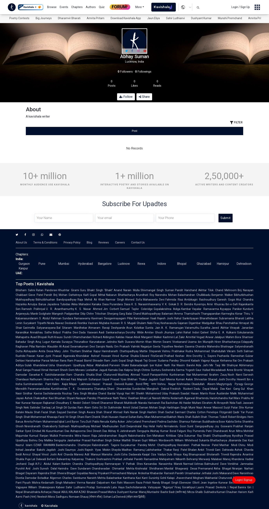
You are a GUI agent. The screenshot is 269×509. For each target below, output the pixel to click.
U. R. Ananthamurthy (60, 309)
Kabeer (60, 487)
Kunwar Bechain (228, 482)
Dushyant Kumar (201, 18)
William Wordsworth (161, 440)
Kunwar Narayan (32, 402)
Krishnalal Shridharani (149, 468)
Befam (51, 459)
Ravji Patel (180, 449)
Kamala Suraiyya (61, 341)
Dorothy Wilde (135, 332)
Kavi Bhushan (57, 398)
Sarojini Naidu (104, 346)
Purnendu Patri (202, 431)
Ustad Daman (139, 407)
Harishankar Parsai (37, 360)
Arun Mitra (236, 431)
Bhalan (192, 449)
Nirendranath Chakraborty (41, 426)
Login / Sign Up (240, 7)
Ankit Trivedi (206, 449)
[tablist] (134, 131)
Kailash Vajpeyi (200, 360)
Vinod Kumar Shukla (125, 355)
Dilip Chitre (87, 313)
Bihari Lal (145, 398)
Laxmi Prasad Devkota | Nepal (217, 487)
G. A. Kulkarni (227, 332)
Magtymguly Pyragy (230, 384)
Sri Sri (103, 407)
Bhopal (181, 264)
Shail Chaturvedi (106, 374)
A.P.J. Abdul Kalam (47, 463)
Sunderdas (139, 388)
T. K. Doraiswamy (81, 388)
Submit (225, 218)
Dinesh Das (100, 431)
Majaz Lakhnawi (80, 384)
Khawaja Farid (55, 416)
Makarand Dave (229, 473)
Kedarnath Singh (51, 482)
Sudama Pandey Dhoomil (174, 360)
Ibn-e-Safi (232, 304)
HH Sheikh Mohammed (146, 393)
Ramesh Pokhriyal (33, 309)
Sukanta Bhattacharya (213, 440)
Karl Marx (234, 398)
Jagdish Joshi (55, 449)
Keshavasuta (169, 323)
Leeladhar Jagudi (96, 370)
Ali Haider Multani (190, 402)
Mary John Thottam (67, 351)
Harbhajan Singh (177, 407)
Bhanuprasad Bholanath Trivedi (209, 454)
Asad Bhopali (38, 337)
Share (144, 97)
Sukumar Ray (193, 435)
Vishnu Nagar (166, 384)
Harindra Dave (67, 468)
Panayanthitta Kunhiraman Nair (170, 374)
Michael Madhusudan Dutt (108, 426)
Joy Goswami (223, 426)
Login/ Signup (243, 479)
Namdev (41, 346)
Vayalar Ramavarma (205, 309)
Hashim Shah (155, 412)
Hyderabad (85, 264)
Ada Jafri (202, 365)
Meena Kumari (175, 379)
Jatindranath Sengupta (134, 431)
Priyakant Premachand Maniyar (117, 473)
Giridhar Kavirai (32, 393)
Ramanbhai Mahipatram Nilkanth (165, 459)
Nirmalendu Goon (175, 426)
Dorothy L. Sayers (204, 355)
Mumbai (63, 264)
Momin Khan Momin (149, 341)
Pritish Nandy (151, 482)
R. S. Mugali (128, 323)
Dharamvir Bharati (69, 18)
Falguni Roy (184, 431)
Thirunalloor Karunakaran (89, 341)
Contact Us (138, 242)
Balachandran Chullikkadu (194, 294)
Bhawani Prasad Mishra (101, 492)
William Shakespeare (41, 487)
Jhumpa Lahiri (173, 332)
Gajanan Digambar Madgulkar (196, 323)
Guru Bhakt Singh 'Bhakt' (96, 290)
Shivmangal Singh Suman (157, 290)
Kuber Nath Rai (165, 365)
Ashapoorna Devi (81, 431)
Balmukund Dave (215, 463)
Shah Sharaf (104, 412)
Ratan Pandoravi (46, 290)
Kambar (186, 309)
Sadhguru (62, 496)
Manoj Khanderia (233, 459)
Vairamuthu (192, 327)
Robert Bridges (237, 416)
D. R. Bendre (185, 304)
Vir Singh (70, 416)
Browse (52, 7)
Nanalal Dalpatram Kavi (101, 482)
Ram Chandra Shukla (80, 374)
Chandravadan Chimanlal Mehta (113, 468)
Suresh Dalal (48, 468)
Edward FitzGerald (151, 355)
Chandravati (220, 431)
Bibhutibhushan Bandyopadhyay (56, 299)
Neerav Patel (210, 445)
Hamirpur (223, 264)
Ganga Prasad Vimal (35, 370)
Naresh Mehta (161, 398)
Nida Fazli (236, 402)
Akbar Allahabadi (97, 365)
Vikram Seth (235, 351)
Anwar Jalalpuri (215, 337)
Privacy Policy (72, 242)
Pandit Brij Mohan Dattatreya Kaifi (66, 294)
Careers (120, 242)
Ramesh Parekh (174, 473)
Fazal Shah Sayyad (53, 412)
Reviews (103, 242)
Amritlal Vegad (195, 337)
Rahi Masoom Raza (129, 482)
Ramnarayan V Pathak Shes (124, 463)
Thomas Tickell (217, 416)
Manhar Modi (228, 445)
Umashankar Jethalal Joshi (201, 473)
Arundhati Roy (145, 294)
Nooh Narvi (235, 374)
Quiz (102, 7)
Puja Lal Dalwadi (35, 459)
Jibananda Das (237, 440)
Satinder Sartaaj (40, 407)
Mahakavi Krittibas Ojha (168, 435)
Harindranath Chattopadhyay (120, 351)
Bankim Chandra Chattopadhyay (82, 463)
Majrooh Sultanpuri (89, 379)
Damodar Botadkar (37, 477)
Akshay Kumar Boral (163, 431)
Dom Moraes (77, 370)
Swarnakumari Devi (82, 346)
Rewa (141, 264)
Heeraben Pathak (188, 445)
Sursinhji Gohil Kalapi (162, 477)
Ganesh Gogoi (226, 299)
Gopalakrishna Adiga (167, 309)
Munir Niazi (196, 407)
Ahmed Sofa (133, 299)
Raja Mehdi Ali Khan (91, 299)
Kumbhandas (59, 388)
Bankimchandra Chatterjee (73, 445)
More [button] (138, 7)
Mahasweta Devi (153, 299)
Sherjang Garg (116, 313)
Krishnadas (183, 384)
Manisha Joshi (111, 454)
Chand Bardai (107, 393)
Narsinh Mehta (96, 477)
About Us (21, 242)
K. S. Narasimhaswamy (146, 304)
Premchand (149, 421)
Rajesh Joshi (165, 318)
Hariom (242, 492)
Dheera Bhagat (66, 473)
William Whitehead (186, 440)
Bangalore (105, 264)
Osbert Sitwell (90, 402)
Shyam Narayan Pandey (82, 398)
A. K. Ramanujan (172, 327)
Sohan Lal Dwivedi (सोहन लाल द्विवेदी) (124, 496)
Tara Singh (80, 393)
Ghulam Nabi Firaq (148, 323)
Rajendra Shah (47, 473)
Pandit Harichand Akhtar (191, 290)
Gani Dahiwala (224, 449)
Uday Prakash (171, 393)
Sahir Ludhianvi (175, 18)
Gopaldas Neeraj (87, 473)
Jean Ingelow (209, 482)
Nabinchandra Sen (140, 435)
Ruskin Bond (134, 384)
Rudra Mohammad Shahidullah (206, 351)
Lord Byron (72, 421)
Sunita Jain (152, 327)
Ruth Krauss (55, 337)
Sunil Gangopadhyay (200, 426)
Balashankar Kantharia (121, 477)
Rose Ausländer (219, 393)
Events (64, 7)
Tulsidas (65, 304)
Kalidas (120, 337)
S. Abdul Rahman (50, 318)
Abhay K (113, 431)
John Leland (133, 421)
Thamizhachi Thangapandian (202, 313)
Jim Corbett (111, 309)
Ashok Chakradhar (36, 398)
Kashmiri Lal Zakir (174, 337)
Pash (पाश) (29, 496)
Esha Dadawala (131, 454)
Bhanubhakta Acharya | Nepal (42, 492)
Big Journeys (44, 18)
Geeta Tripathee (163, 346)
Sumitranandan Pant (37, 384)
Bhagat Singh (169, 482)
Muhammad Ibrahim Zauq (209, 374)
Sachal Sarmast (175, 412)
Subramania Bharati (231, 318)
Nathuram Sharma (41, 379)
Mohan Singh (157, 407)
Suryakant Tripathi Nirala (38, 323)
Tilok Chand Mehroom (222, 290)
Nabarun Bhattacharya (120, 294)
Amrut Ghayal (32, 454)
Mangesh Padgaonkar (65, 313)
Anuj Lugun (42, 341)
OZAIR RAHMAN (44, 445)
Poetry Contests (19, 18)
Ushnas (198, 463)
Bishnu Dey (36, 440)
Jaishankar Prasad (79, 440)
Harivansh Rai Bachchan (163, 402)
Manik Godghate (41, 313)
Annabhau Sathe (41, 332)
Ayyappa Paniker (231, 309)
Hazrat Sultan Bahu (131, 416)
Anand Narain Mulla (126, 290)
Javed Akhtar (220, 327)
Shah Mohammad (35, 416)
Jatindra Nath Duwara (120, 341)
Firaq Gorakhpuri (185, 487)
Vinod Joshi (49, 454)
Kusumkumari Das (57, 431)
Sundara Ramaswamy (76, 318)
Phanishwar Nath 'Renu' (112, 398)
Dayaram (31, 473)
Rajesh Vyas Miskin (97, 449)
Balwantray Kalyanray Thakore (76, 459)
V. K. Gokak (169, 304)
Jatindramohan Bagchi (112, 435)
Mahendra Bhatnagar (220, 346)
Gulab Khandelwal (36, 365)
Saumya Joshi (74, 449)
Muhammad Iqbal (53, 421)
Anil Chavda (65, 454)
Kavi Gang (233, 388)
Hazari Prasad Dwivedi (108, 384)
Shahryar (232, 365)
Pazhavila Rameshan (230, 355)
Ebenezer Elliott (189, 482)
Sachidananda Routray (57, 393)
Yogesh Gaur (193, 370)
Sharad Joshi (216, 379)
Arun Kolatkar (135, 327)
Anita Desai (46, 351)
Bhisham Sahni (25, 290)
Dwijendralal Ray (137, 426)
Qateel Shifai (208, 332)
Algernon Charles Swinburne (68, 477)
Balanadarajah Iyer (142, 365)
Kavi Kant (142, 477)
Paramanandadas (39, 388)
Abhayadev (30, 351)
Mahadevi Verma (74, 482)
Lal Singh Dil (59, 407)
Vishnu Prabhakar (173, 351)
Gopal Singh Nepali (130, 360)
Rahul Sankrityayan (186, 318)
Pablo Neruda (100, 421)
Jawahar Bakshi (34, 449)
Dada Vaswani (88, 332)
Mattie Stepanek (150, 351)
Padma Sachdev (167, 421)
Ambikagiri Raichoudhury (200, 299)
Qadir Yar (239, 412)
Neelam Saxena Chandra (190, 346)
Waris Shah (184, 416)
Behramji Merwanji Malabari (204, 459)
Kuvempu (200, 304)
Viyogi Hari (123, 393)
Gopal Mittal (97, 294)
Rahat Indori (191, 332)
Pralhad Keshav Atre (177, 355)
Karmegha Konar (231, 313)
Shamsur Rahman (190, 421)
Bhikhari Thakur (137, 379)
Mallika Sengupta (55, 440)
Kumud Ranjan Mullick (43, 435)
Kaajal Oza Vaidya (154, 454)
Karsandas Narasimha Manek (163, 463)
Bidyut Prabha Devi (65, 332)
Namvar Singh (115, 299)
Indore (161, 264)
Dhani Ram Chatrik (88, 416)
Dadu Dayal (201, 388)
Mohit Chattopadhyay (162, 445)
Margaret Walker (151, 337)
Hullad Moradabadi (214, 370)
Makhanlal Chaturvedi (218, 477)
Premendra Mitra (70, 435)
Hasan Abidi (132, 337)
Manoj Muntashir (149, 492)
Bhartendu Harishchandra (212, 398)
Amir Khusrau (216, 304)
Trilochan (100, 313)
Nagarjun (146, 346)
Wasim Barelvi (185, 365)
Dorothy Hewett (236, 379)
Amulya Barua (37, 304)
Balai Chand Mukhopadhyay (143, 313)
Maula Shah (32, 412)
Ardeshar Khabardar (150, 473)
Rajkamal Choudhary (56, 402)
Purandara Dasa (120, 304)
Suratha (205, 327)
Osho (95, 407)
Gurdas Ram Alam (79, 407)
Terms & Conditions (45, 242)
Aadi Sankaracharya (112, 332)
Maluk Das (217, 388)
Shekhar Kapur (91, 351)
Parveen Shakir (119, 365)
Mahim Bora (233, 337)
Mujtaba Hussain (109, 323)
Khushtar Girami (68, 290)
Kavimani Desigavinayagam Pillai (112, 318)
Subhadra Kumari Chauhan (220, 492)
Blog (89, 242)
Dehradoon (244, 264)
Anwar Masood (213, 407)
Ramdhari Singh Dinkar (106, 440)
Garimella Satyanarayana (39, 327)
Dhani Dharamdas (119, 388)
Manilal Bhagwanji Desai (180, 468)
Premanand (205, 468)
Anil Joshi (32, 468)
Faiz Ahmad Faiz (65, 379)
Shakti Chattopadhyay (217, 435)
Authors (91, 7)
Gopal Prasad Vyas (114, 379)
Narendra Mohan (166, 294)
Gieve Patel (35, 294)
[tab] (62, 131)
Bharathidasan (209, 318)
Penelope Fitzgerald (219, 412)
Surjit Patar (231, 407)
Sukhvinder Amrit (119, 407)
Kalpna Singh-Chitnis (137, 370)
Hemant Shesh (58, 370)
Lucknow (124, 264)
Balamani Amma (172, 313)
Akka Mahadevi (81, 304)
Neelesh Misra (46, 496)
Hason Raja (89, 435)
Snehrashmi (103, 459)
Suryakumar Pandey (133, 445)
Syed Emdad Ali (35, 431)
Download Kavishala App (126, 18)
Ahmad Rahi (121, 412)
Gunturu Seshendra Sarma (167, 370)
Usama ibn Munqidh (201, 341)
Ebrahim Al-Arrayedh (215, 402)
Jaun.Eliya (153, 18)
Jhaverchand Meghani (190, 477)
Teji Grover (150, 360)
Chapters (77, 7)
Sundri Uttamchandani (78, 337)
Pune (41, 264)
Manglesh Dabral (158, 388)
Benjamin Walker (222, 294)
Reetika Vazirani (88, 323)
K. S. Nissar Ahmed (88, 309)
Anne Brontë (235, 370)
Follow (126, 97)
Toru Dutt (85, 421)
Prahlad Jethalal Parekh (127, 459)
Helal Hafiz (156, 426)
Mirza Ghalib (195, 492)
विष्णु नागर (149, 384)
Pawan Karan (35, 355)
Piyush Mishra (31, 482)
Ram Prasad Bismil (79, 360)
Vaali (153, 318)
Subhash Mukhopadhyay (74, 426)
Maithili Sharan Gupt (135, 440)
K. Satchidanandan (53, 374)
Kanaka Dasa (100, 304)
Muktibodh (130, 402)
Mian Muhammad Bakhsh (160, 416)
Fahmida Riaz (174, 299)
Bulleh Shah (199, 416)
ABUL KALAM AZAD (73, 492)
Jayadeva (53, 304)
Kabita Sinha (233, 421)
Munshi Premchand (230, 18)
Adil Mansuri (93, 454)
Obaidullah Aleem (203, 384)
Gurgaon (24, 264)
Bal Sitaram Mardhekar (72, 327)
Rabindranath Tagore (106, 445)
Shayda (116, 449)
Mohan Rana (58, 360)
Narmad (188, 463)
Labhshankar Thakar (159, 449)
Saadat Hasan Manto (194, 393)
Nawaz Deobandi (66, 323)
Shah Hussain (109, 416)
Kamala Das (115, 370)
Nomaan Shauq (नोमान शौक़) (85, 496)
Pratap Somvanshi (98, 487)
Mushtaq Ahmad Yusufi (133, 374)
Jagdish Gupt (156, 379)
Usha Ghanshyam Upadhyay (67, 365)
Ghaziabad (204, 264)
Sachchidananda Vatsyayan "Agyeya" (149, 487)
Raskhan (133, 398)
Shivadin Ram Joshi (105, 360)
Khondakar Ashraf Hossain (93, 355)
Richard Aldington (104, 337)
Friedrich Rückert (181, 388)
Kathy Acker (117, 421)
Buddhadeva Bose (213, 421)
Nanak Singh (138, 412)
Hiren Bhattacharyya (227, 341)
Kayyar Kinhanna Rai (224, 360)
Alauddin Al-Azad (58, 346)
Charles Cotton (196, 412)
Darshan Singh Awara (81, 412)
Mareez (79, 454)
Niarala (142, 402)
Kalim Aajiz (60, 384)
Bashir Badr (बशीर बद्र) (174, 492)
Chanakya (100, 388)
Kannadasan (141, 318)
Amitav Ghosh (154, 332)
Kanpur (23, 268)
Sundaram (84, 468)
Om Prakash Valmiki (127, 346)
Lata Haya (118, 487)
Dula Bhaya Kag (177, 454)
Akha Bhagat (222, 468)
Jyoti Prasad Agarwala (60, 355)
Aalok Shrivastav (196, 379)
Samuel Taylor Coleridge (136, 309)
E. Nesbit (75, 402)
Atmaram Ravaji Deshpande (106, 327)
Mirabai (92, 393)
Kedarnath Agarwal (183, 398)
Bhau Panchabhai (227, 323)
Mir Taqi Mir (217, 365)
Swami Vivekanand (174, 341)
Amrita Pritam (95, 18)
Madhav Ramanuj (133, 449)
